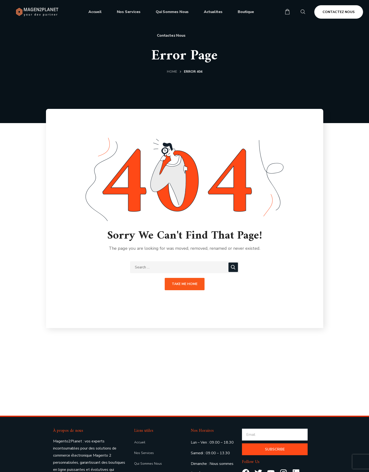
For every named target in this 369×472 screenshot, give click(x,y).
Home (172, 71)
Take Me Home (184, 284)
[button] (287, 12)
